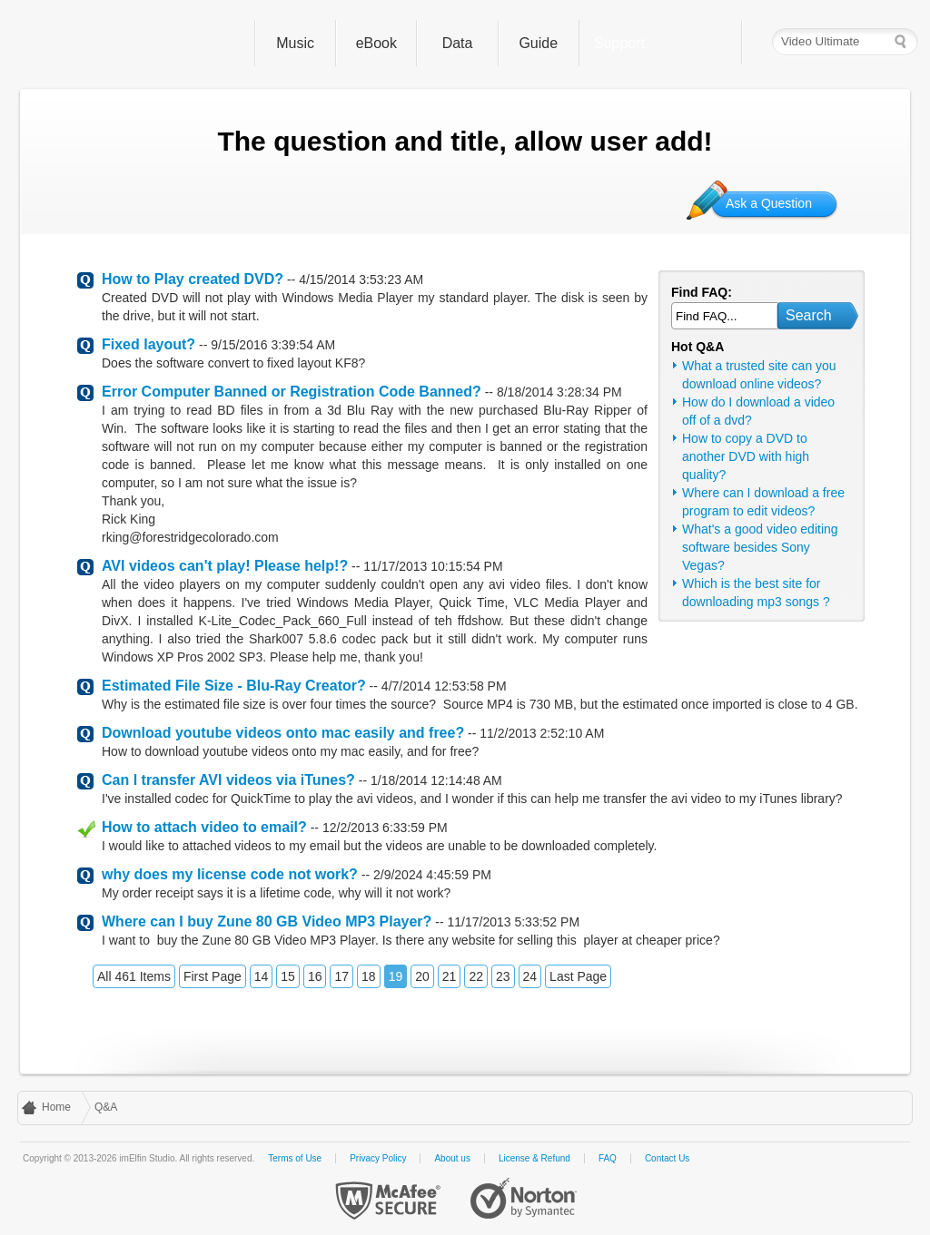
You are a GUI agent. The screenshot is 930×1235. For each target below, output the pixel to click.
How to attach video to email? (204, 827)
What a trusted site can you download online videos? (759, 374)
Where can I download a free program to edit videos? (763, 501)
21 (449, 976)
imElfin (131, 39)
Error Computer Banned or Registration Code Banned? (291, 391)
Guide (538, 43)
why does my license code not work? (230, 874)
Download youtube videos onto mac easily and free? (283, 732)
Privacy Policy (378, 1158)
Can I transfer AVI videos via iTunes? (228, 780)
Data (457, 43)
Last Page (578, 976)
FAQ (608, 1158)
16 (315, 976)
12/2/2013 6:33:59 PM (385, 827)
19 (396, 976)
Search (809, 315)
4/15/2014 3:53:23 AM (361, 279)
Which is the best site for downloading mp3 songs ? (756, 592)
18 (368, 976)
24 (530, 976)
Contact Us (667, 1158)
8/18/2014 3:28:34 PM (559, 392)
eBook (376, 43)
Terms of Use (295, 1158)
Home (56, 1107)
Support (619, 43)
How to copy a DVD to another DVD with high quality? (745, 456)
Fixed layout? (148, 344)
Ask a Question (769, 203)
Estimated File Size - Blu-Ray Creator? (234, 685)
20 (422, 976)
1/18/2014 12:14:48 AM (436, 780)
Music (295, 43)
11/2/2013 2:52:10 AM (542, 733)
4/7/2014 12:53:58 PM (444, 686)
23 (503, 976)
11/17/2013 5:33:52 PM (513, 922)
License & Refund (534, 1158)
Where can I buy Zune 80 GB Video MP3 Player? (266, 921)
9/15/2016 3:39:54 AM (273, 345)
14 (261, 976)
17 (341, 976)
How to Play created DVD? (192, 279)
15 (288, 976)
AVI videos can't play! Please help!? (225, 565)
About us (452, 1158)
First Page (212, 976)
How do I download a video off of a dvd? (758, 411)
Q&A (105, 1107)
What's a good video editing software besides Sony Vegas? (760, 547)
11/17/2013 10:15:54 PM (432, 566)
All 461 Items (134, 976)
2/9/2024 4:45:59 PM (432, 874)
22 (476, 976)
